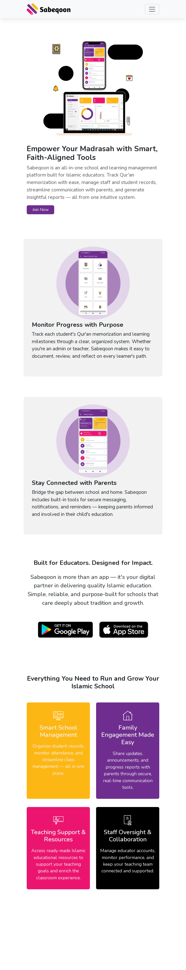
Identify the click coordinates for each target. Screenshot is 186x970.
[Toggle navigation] (152, 9)
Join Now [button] (40, 209)
